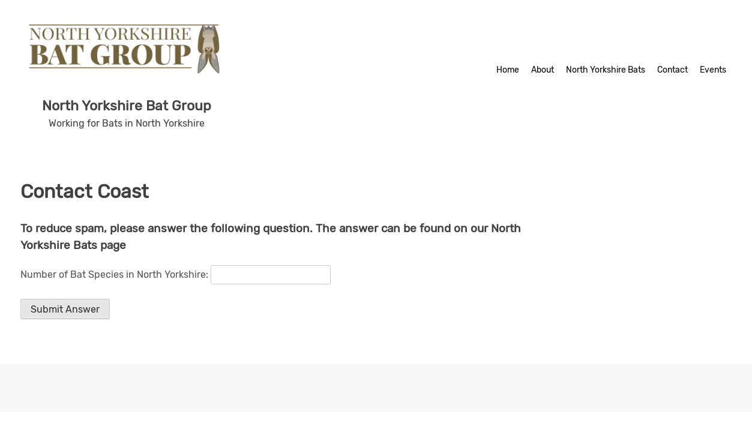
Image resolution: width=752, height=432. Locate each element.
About (542, 70)
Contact (672, 70)
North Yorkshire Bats (605, 70)
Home (507, 70)
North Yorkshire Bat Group (126, 105)
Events (713, 70)
